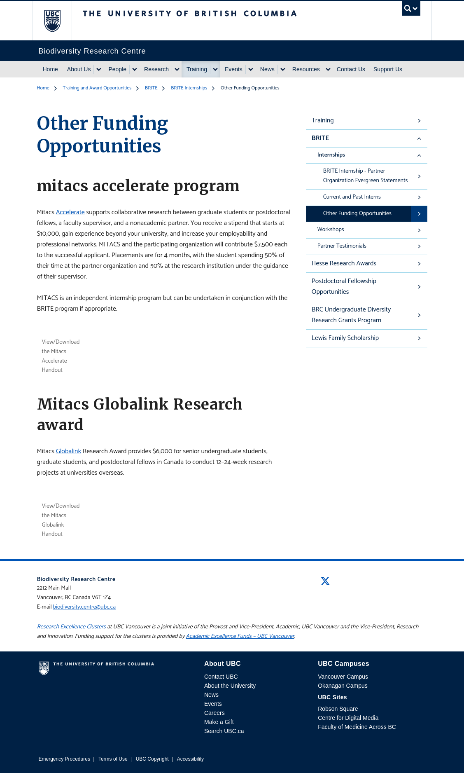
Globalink (68, 451)
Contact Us (351, 69)
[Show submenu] (98, 69)
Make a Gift (219, 722)
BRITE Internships (189, 88)
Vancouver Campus (343, 676)
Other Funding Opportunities (357, 213)
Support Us (387, 69)
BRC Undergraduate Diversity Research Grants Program (351, 315)
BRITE (151, 88)
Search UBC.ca (224, 731)
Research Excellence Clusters (71, 627)
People (117, 69)
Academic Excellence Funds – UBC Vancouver (240, 636)
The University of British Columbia (58, 20)
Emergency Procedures (64, 759)
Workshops (330, 229)
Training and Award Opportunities (97, 88)
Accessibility (190, 759)
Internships (331, 155)
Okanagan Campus (343, 685)
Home (50, 69)
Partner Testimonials (341, 246)
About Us (79, 69)
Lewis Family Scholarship (345, 338)
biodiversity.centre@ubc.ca (84, 607)
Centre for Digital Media (348, 717)
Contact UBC (221, 676)
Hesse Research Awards (344, 263)
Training (197, 69)
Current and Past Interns (352, 197)
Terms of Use (113, 759)
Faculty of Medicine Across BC (357, 727)
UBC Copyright (152, 759)
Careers (214, 713)
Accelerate (70, 212)
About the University (230, 685)
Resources (306, 69)
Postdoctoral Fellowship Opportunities (344, 286)
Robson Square (338, 708)
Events (233, 69)
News (267, 69)
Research (156, 69)
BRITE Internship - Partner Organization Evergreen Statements (365, 175)
